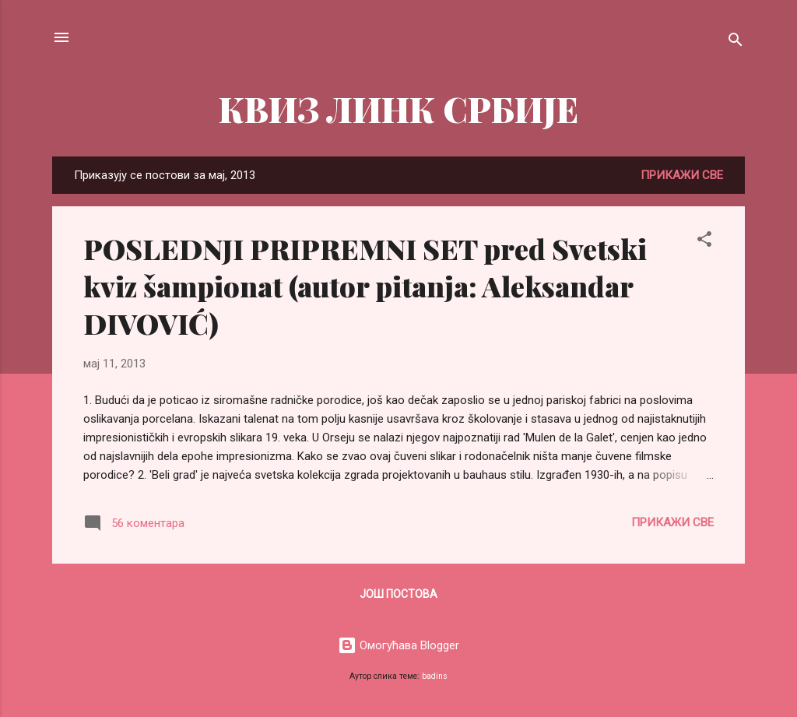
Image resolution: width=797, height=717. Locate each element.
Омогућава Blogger (398, 645)
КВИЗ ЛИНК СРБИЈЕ (398, 109)
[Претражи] (735, 42)
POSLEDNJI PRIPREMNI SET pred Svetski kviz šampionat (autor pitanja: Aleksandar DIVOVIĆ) (365, 286)
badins (435, 676)
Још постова (398, 594)
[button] (704, 242)
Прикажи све (682, 175)
